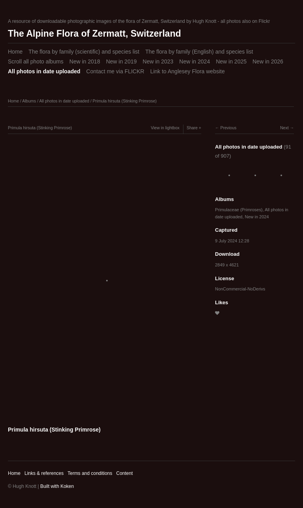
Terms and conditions (89, 473)
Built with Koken (57, 486)
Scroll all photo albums (36, 61)
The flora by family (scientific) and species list (83, 51)
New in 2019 (121, 61)
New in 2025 (231, 61)
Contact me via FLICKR (115, 71)
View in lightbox (165, 127)
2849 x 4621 (227, 264)
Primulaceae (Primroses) (239, 209)
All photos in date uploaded (44, 71)
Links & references (44, 473)
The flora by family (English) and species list (199, 51)
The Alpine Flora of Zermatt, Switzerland (94, 33)
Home (15, 51)
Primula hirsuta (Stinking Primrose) (125, 101)
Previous (228, 127)
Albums (29, 101)
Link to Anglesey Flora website (187, 71)
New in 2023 (158, 61)
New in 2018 (84, 61)
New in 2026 (267, 61)
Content (124, 473)
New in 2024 (194, 61)
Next (284, 127)
